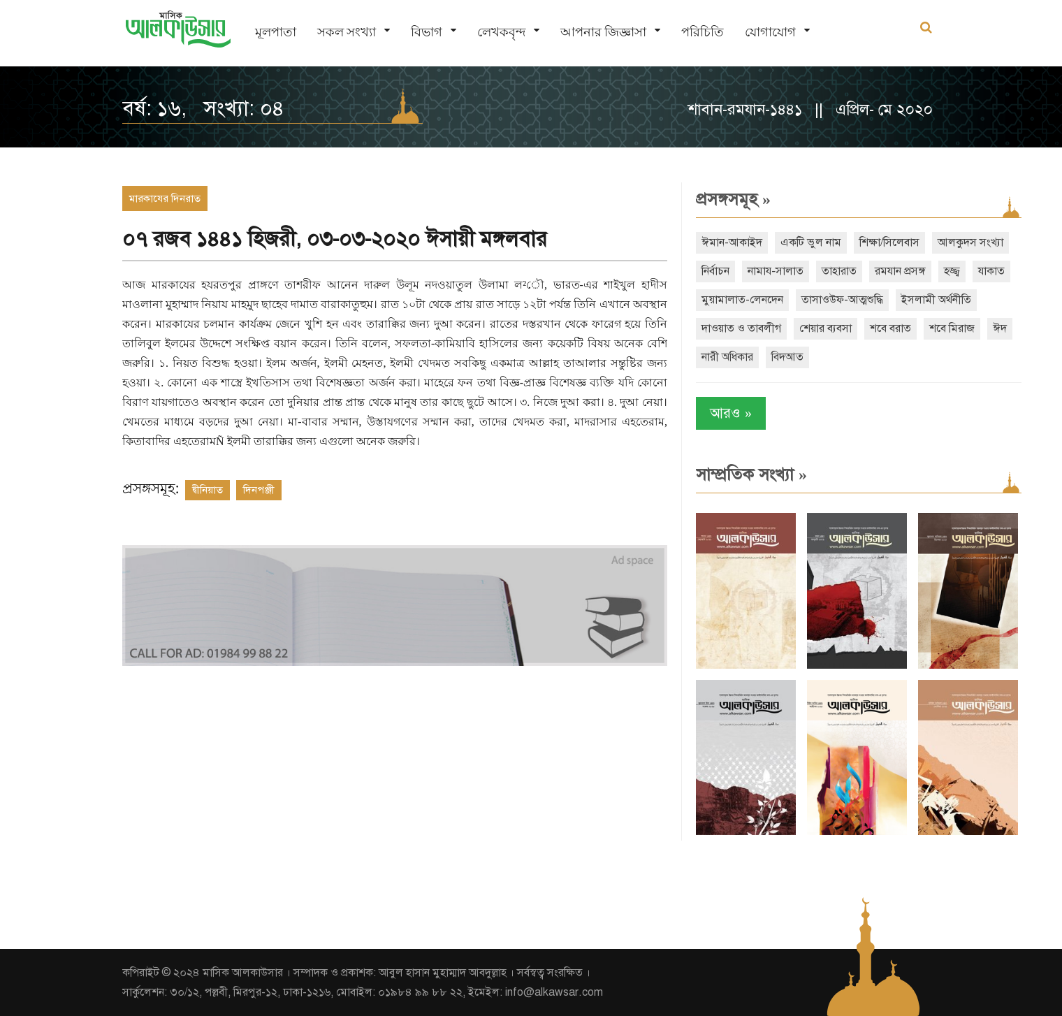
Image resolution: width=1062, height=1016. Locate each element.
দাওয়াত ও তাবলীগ (741, 328)
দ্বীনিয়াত (207, 490)
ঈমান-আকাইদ (731, 242)
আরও (731, 413)
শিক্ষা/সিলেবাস (889, 242)
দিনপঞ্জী (259, 490)
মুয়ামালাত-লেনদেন (742, 300)
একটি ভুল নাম (810, 242)
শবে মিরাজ (952, 328)
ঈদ (1000, 328)
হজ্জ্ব (952, 271)
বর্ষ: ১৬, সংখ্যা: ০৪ (203, 108)
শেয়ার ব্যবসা (825, 328)
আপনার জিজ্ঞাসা (603, 31)
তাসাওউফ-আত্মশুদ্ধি (842, 300)
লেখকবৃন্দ (501, 31)
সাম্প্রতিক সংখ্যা (751, 474)
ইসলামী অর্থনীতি (936, 300)
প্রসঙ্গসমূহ (733, 199)
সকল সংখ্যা (346, 31)
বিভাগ (426, 31)
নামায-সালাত (775, 271)
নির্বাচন (715, 271)
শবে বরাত (890, 328)
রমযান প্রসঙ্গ (900, 271)
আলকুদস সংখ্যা (970, 242)
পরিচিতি (702, 31)
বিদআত (787, 357)
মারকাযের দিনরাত (165, 198)
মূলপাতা (275, 31)
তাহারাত (839, 271)
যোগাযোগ (770, 31)
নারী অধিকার (727, 357)
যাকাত (991, 271)
